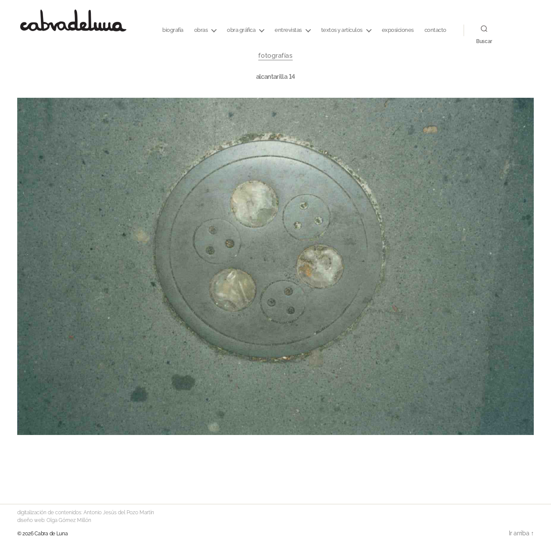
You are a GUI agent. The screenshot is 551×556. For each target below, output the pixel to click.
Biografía (172, 30)
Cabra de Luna (51, 534)
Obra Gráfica (241, 30)
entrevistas (288, 30)
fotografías (275, 55)
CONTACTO (435, 30)
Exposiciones (398, 30)
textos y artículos (341, 30)
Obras (201, 30)
